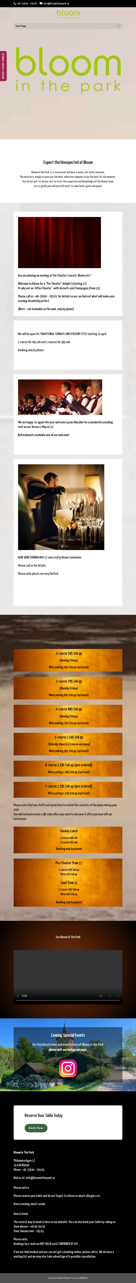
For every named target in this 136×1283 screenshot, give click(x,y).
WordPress (84, 1278)
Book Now (36, 1128)
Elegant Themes (64, 1278)
